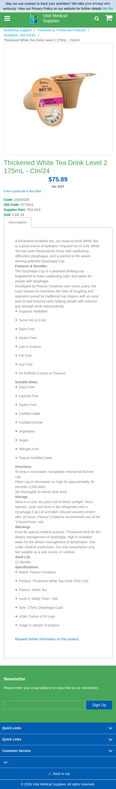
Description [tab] (18, 222)
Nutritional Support (18, 30)
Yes (105, 9)
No (111, 9)
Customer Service (58, 750)
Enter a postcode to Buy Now (22, 191)
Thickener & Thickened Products (61, 30)
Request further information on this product (47, 639)
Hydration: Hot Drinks (20, 35)
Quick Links (58, 728)
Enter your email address (24, 697)
